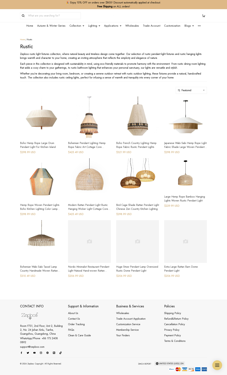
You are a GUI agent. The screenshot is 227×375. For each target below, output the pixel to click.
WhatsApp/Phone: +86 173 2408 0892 (39, 336)
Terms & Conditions (175, 337)
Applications (112, 25)
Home (29, 25)
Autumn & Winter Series (51, 25)
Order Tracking (76, 320)
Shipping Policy (172, 309)
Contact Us (74, 315)
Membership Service (127, 326)
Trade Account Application (131, 315)
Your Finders (123, 331)
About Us (73, 309)
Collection (77, 25)
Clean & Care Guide (79, 331)
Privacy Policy (171, 326)
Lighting (94, 25)
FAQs (71, 326)
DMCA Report (144, 359)
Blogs (189, 25)
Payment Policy (172, 331)
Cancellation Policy (174, 320)
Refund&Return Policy (176, 315)
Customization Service (128, 320)
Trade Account (151, 25)
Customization (172, 25)
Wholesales (132, 25)
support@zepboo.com (32, 343)
